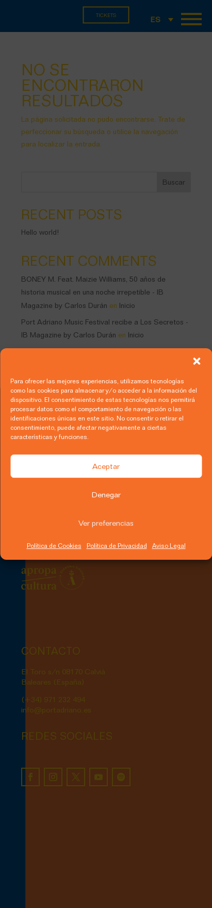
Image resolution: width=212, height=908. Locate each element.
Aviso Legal (169, 545)
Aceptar (106, 466)
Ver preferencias (106, 523)
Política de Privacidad (117, 545)
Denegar (106, 494)
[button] (196, 361)
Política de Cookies (54, 545)
